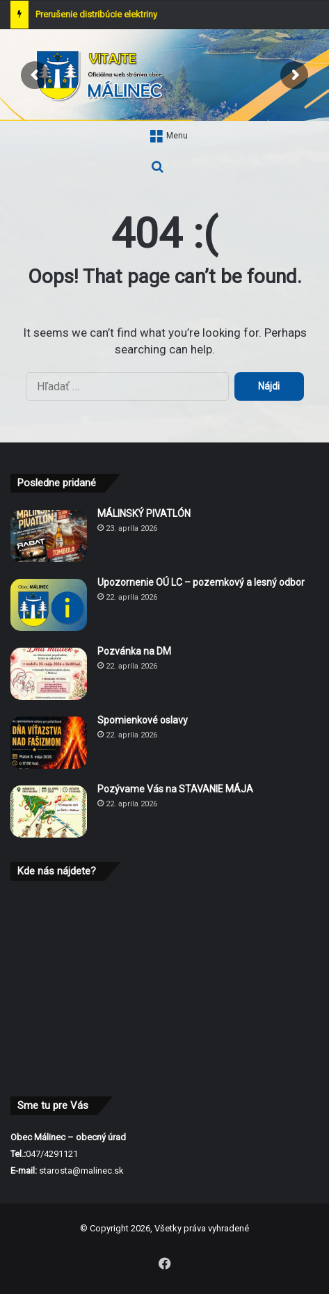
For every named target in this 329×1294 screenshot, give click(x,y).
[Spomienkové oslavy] (48, 743)
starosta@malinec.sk (81, 1170)
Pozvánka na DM (134, 651)
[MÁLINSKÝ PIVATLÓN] (48, 536)
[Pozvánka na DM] (48, 674)
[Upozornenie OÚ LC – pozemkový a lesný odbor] (48, 605)
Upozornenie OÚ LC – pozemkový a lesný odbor (201, 582)
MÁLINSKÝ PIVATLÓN (144, 513)
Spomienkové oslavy (142, 720)
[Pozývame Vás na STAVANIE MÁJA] (48, 811)
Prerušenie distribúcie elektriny (96, 14)
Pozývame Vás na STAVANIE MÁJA (175, 788)
